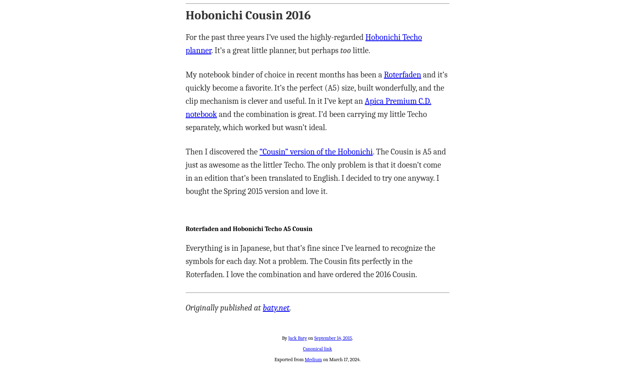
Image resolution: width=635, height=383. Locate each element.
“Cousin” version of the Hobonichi (316, 151)
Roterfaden (402, 74)
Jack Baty (297, 338)
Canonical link (317, 349)
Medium (313, 359)
